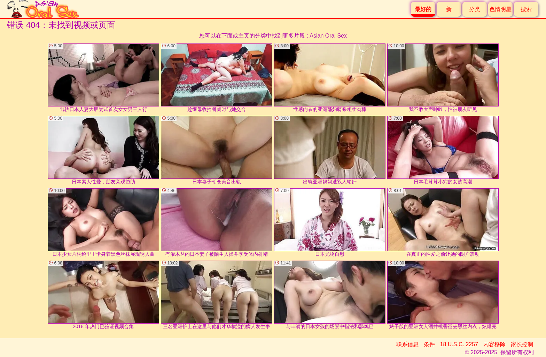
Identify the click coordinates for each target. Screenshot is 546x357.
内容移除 (494, 344)
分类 (474, 9)
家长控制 (522, 344)
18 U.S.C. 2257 (459, 344)
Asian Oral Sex (328, 36)
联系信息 (407, 344)
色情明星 (500, 9)
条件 (429, 344)
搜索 (526, 9)
